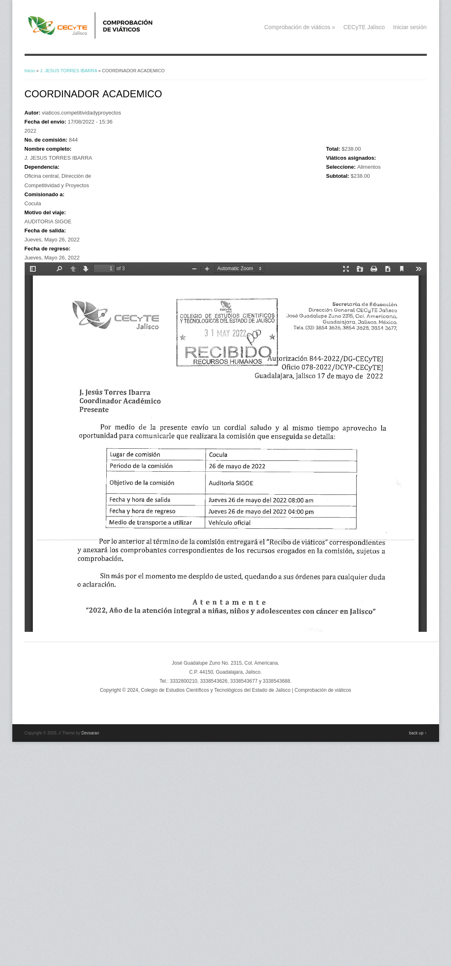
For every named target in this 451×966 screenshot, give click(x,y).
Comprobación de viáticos (299, 27)
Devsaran (90, 733)
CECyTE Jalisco (364, 27)
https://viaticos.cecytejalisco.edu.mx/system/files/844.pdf (226, 447)
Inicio (30, 70)
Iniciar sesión (410, 27)
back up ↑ (418, 733)
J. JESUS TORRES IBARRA (68, 70)
